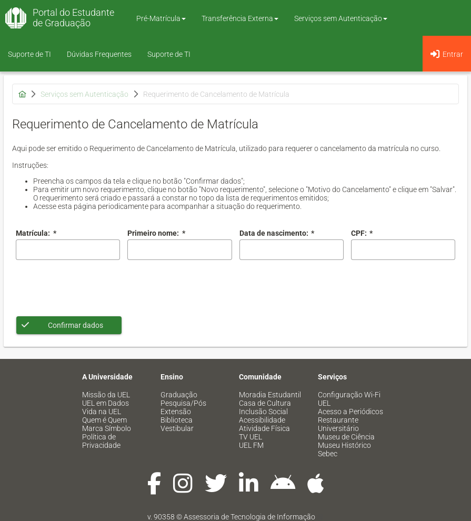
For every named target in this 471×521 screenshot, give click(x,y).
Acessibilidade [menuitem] (262, 420)
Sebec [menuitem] (327, 453)
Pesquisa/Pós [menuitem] (183, 403)
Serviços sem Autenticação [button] (340, 18)
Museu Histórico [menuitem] (344, 445)
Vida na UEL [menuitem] (101, 411)
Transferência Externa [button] (240, 18)
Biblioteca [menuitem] (177, 420)
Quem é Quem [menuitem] (104, 420)
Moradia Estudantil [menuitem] (270, 394)
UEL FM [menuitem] (251, 445)
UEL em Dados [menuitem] (105, 403)
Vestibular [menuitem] (177, 428)
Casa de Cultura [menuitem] (265, 403)
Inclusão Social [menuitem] (263, 411)
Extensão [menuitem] (176, 411)
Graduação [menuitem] (179, 394)
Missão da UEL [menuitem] (106, 394)
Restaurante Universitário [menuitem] (338, 424)
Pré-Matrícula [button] (161, 18)
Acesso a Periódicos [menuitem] (350, 411)
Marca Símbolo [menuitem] (106, 428)
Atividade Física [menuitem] (264, 428)
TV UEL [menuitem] (250, 437)
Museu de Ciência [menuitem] (346, 437)
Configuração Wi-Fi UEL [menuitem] (349, 398)
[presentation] (96, 287)
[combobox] (291, 249)
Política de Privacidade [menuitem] (101, 441)
